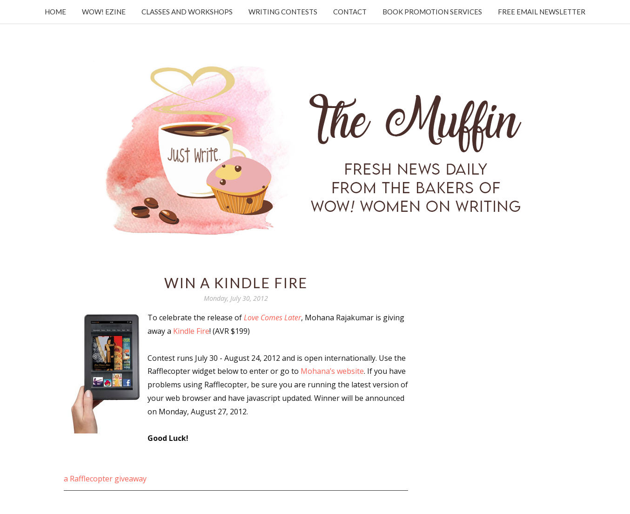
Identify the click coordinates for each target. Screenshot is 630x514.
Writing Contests (282, 11)
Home (55, 11)
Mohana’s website (332, 371)
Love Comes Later (272, 317)
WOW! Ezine (104, 11)
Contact (350, 11)
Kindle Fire (191, 331)
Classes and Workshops (187, 11)
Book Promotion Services (432, 11)
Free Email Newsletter (541, 11)
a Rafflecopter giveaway (105, 478)
